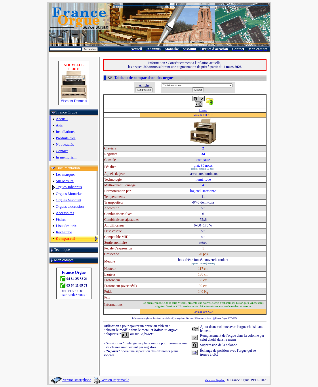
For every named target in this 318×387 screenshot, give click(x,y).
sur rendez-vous (74, 294)
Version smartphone (71, 380)
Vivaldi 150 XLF (203, 115)
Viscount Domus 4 (74, 99)
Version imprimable (111, 380)
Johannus (203, 110)
